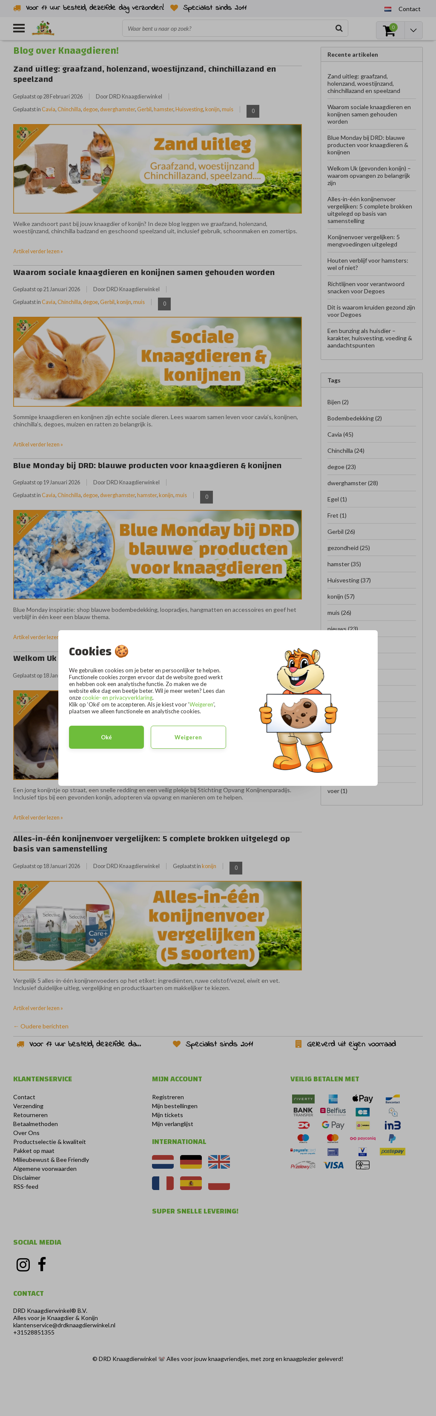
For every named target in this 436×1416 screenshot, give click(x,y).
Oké (106, 737)
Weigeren (201, 704)
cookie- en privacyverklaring (117, 697)
